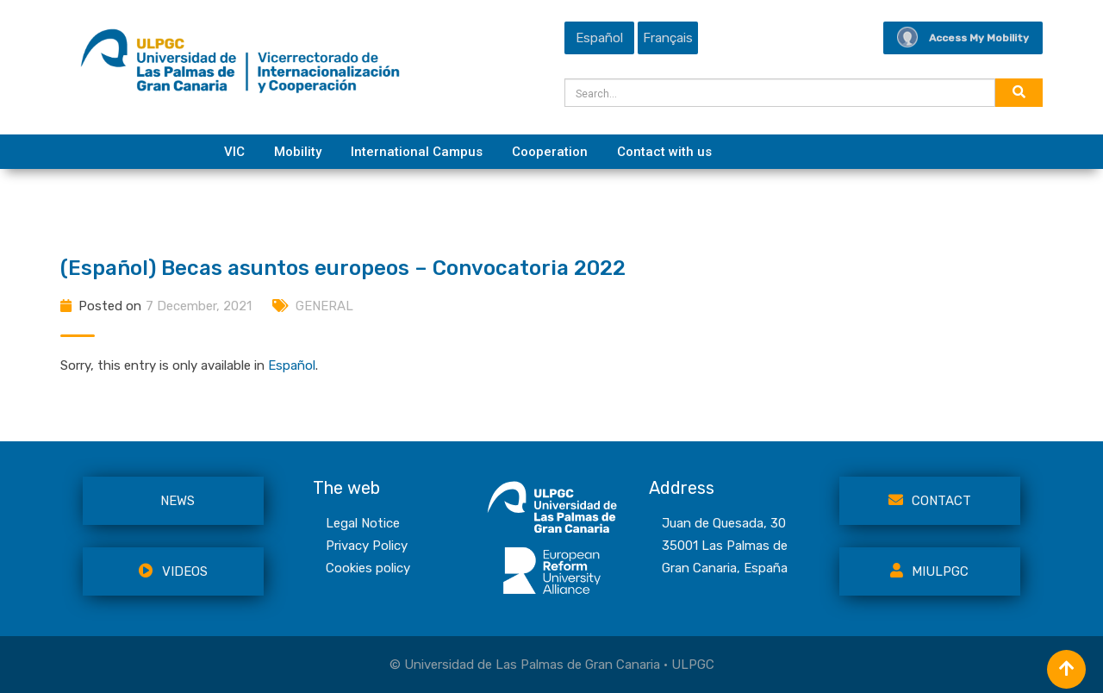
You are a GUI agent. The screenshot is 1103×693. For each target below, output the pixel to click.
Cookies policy (368, 568)
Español (291, 365)
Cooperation (550, 151)
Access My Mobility (963, 38)
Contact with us (664, 151)
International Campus (417, 151)
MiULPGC (929, 571)
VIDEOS (173, 571)
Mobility (297, 151)
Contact (929, 501)
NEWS (177, 501)
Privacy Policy (367, 545)
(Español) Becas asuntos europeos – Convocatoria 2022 (343, 268)
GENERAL (324, 306)
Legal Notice (363, 523)
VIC (234, 151)
